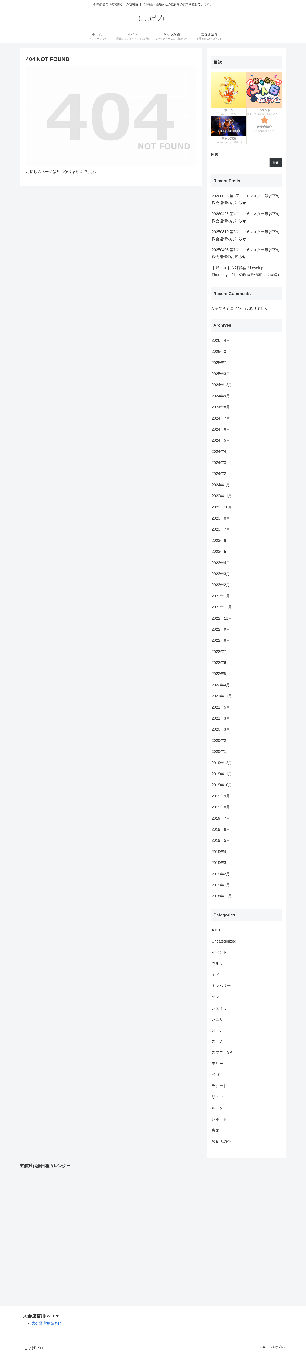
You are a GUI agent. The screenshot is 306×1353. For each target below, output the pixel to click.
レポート (219, 1119)
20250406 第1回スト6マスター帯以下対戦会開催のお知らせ (246, 253)
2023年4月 (221, 563)
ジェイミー (221, 1008)
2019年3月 (221, 863)
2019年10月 (222, 785)
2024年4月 (221, 452)
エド (215, 975)
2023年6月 (221, 540)
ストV (217, 1041)
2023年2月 (221, 585)
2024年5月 (221, 440)
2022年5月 (221, 674)
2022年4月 (221, 685)
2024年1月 (221, 485)
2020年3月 (221, 729)
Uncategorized (224, 941)
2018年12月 (222, 896)
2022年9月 (221, 629)
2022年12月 (222, 607)
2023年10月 (222, 507)
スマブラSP (222, 1052)
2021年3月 (221, 718)
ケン (215, 997)
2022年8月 (221, 640)
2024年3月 (221, 463)
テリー (217, 1064)
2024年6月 (221, 429)
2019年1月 (221, 885)
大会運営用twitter (46, 1323)
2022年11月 (222, 618)
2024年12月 (222, 385)
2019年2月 (221, 874)
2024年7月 (221, 418)
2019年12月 (222, 763)
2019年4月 (221, 852)
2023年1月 (221, 596)
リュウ (217, 1097)
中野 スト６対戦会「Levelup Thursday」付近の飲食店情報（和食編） (246, 271)
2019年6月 (221, 829)
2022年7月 (221, 652)
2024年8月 (221, 407)
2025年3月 (221, 374)
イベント (219, 952)
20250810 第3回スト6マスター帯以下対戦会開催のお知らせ (246, 235)
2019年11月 (222, 774)
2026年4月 (221, 340)
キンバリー (221, 986)
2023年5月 (221, 551)
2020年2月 (221, 740)
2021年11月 (222, 696)
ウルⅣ (217, 963)
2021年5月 (221, 707)
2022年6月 (221, 663)
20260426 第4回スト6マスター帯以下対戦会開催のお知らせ (246, 217)
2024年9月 (221, 396)
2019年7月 (221, 818)
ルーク (217, 1108)
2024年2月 (221, 474)
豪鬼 (215, 1130)
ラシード (219, 1086)
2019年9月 (221, 796)
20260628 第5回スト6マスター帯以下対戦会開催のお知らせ (246, 199)
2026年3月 (221, 351)
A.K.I (216, 930)
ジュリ (217, 1019)
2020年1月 (221, 751)
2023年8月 (221, 518)
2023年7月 (221, 529)
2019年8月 (221, 807)
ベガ (215, 1075)
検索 (214, 154)
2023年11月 (222, 496)
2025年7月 (221, 363)
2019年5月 (221, 840)
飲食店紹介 (221, 1141)
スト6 (216, 1030)
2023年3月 (221, 574)
